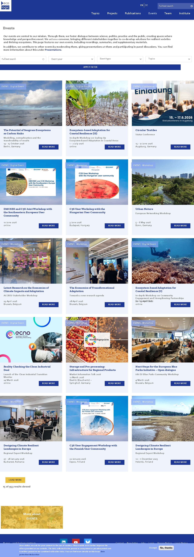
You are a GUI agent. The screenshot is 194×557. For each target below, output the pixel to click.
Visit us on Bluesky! (88, 541)
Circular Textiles (146, 128)
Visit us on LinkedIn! (63, 541)
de (146, 5)
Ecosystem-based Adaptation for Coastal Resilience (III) (90, 130)
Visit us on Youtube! (76, 541)
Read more (48, 145)
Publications (133, 13)
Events (152, 13)
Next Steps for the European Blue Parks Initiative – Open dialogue (156, 367)
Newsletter (132, 542)
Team (168, 13)
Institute (184, 13)
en (141, 5)
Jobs (143, 542)
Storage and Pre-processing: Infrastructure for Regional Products (93, 367)
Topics (95, 13)
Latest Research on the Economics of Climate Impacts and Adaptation (26, 288)
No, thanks (166, 548)
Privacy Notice (164, 542)
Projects (112, 13)
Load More (15, 479)
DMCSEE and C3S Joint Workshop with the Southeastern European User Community (28, 211)
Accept (153, 548)
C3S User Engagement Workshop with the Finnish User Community (93, 445)
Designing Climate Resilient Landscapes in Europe (21, 445)
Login (151, 542)
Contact (120, 542)
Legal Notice (181, 542)
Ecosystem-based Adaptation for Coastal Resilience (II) (155, 288)
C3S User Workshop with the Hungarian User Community (88, 209)
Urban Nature (144, 207)
